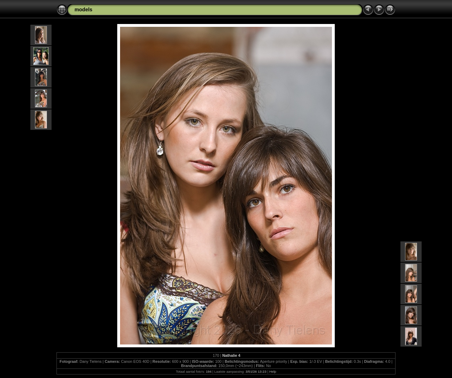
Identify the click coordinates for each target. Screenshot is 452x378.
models (83, 9)
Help (272, 371)
